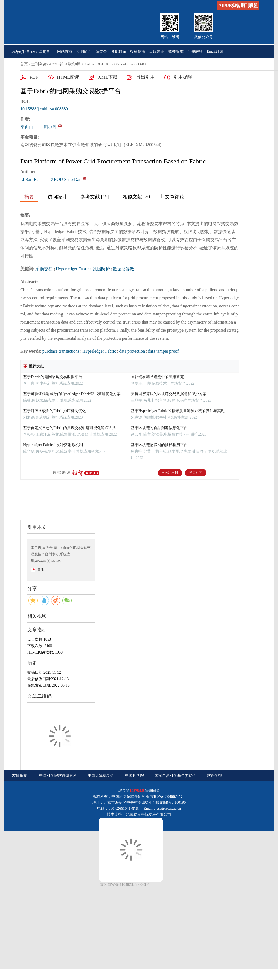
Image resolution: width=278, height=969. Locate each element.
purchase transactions (60, 351)
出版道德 (156, 52)
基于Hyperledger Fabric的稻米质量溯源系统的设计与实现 (178, 411)
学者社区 (195, 473)
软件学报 (214, 776)
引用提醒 (183, 77)
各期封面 (118, 52)
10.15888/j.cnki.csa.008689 (44, 109)
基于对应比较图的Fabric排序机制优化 (54, 411)
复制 (41, 570)
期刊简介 (83, 52)
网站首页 (64, 52)
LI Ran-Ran (30, 179)
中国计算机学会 (101, 776)
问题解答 (195, 52)
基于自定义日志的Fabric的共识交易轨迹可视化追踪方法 (69, 428)
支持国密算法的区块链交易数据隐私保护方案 (168, 394)
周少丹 (49, 127)
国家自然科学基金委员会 (175, 776)
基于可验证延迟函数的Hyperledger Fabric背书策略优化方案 (72, 394)
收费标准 (176, 52)
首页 (24, 64)
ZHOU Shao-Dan (66, 179)
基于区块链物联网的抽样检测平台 (159, 445)
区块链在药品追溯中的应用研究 (157, 377)
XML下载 (107, 77)
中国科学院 (134, 776)
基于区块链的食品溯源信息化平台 (159, 428)
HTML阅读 (68, 77)
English (82, 65)
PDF (34, 77)
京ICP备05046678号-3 (167, 797)
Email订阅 (215, 52)
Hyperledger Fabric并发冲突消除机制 (53, 445)
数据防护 (101, 268)
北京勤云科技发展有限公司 (148, 814)
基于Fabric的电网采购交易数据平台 (52, 377)
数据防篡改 (123, 268)
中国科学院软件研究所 (58, 776)
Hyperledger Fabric (73, 268)
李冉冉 (26, 127)
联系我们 (64, 65)
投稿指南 (137, 52)
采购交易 (44, 268)
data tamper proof (163, 351)
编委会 (101, 52)
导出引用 (145, 77)
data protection (132, 351)
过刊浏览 (38, 64)
